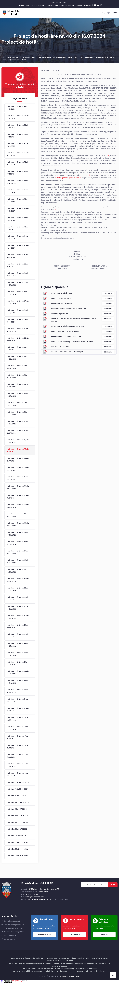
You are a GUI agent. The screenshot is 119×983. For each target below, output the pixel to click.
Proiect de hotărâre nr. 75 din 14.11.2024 (17, 200)
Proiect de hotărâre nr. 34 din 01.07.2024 (18, 580)
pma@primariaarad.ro (35, 897)
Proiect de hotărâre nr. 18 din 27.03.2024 (17, 728)
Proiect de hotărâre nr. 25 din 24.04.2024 (17, 663)
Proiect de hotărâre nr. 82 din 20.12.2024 (17, 135)
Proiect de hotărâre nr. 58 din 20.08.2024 (17, 358)
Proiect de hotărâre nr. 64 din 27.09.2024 (18, 302)
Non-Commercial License (19, 982)
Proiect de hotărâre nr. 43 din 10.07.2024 (18, 496)
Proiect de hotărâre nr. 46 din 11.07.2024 (18, 469)
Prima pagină (6, 57)
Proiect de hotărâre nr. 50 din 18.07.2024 (17, 432)
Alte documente (29, 57)
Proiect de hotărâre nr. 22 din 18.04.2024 (17, 691)
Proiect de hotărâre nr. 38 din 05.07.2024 (17, 543)
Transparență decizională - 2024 (13, 60)
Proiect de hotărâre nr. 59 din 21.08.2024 (17, 348)
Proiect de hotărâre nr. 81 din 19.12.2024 (17, 145)
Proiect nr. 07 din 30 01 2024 (17, 816)
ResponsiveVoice (16, 980)
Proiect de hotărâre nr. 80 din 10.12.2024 (18, 154)
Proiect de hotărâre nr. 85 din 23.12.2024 (17, 108)
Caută (112, 885)
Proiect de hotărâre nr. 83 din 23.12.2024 (17, 126)
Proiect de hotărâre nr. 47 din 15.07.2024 (18, 459)
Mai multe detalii (44, 935)
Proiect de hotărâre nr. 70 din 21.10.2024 (18, 246)
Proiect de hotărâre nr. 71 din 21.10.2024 (17, 237)
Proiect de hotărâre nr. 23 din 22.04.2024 (17, 682)
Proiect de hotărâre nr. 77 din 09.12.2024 (17, 182)
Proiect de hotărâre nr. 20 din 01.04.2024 (18, 709)
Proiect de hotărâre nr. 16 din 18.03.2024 (17, 746)
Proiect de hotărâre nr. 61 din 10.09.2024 (17, 330)
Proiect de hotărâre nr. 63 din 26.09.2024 (17, 311)
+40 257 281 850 (58, 2)
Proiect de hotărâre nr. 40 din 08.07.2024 (18, 524)
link (108, 156)
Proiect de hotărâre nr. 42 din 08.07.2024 (18, 506)
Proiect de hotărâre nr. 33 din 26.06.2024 (17, 589)
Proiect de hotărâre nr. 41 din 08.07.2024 (17, 515)
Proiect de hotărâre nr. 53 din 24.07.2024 (17, 404)
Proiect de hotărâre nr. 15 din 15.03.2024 (17, 756)
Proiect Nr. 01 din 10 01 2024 (17, 856)
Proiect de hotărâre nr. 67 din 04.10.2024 (17, 274)
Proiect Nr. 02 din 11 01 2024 (17, 849)
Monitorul (17, 57)
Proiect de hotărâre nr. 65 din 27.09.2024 (17, 293)
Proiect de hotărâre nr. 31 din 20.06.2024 (17, 608)
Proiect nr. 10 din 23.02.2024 (18, 796)
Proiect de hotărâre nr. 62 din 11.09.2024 (17, 321)
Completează (74, 935)
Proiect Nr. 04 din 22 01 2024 (17, 836)
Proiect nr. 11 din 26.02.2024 (17, 789)
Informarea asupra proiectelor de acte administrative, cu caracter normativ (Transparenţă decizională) (75, 57)
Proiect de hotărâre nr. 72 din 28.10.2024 (17, 228)
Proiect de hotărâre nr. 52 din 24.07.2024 (17, 413)
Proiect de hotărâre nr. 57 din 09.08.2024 (17, 367)
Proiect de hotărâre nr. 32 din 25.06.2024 (17, 598)
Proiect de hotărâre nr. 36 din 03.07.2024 (17, 561)
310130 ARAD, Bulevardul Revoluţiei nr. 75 (43, 889)
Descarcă (108, 294)
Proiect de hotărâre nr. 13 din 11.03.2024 (17, 774)
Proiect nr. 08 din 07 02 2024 (18, 809)
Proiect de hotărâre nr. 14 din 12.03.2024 (17, 765)
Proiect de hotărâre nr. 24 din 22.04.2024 (18, 672)
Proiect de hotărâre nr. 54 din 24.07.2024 (17, 395)
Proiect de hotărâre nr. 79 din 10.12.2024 (17, 163)
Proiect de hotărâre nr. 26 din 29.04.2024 (17, 654)
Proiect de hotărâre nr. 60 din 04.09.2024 (18, 339)
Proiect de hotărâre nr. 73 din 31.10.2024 (17, 219)
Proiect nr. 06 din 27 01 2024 (17, 822)
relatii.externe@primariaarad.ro (39, 899)
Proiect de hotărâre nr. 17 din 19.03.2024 (17, 737)
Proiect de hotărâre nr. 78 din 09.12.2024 (17, 172)
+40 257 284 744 (31, 894)
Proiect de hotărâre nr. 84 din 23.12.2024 (18, 117)
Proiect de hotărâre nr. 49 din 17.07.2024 (18, 441)
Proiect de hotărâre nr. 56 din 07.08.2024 (17, 376)
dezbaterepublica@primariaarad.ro (68, 178)
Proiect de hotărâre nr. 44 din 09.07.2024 (18, 487)
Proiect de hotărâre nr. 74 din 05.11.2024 (18, 209)
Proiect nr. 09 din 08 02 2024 (18, 802)
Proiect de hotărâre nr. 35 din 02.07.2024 (17, 570)
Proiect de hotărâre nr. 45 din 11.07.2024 (17, 478)
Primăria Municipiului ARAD (70, 976)
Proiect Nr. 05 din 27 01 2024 (17, 829)
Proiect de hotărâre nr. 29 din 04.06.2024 (17, 626)
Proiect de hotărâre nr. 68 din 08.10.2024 (17, 265)
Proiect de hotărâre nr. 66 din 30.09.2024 (17, 284)
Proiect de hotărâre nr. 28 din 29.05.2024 (17, 635)
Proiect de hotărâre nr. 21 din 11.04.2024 (17, 700)
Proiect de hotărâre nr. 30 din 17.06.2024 (18, 617)
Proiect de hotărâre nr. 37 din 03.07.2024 (17, 552)
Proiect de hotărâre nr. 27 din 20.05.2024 (17, 645)
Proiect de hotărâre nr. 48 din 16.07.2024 (18, 450)
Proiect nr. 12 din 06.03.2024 (18, 782)
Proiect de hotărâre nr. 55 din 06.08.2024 (17, 385)
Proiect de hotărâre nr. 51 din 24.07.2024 (17, 422)
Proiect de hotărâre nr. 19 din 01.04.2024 (17, 719)
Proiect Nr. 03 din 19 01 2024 (17, 842)
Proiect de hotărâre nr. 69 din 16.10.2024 (17, 256)
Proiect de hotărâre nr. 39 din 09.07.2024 (17, 533)
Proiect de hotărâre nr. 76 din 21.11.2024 (17, 191)
